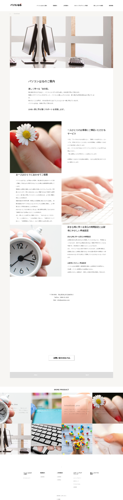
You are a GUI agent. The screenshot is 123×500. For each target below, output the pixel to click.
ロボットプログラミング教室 (81, 5)
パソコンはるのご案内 (42, 5)
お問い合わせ (64, 490)
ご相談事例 (41, 475)
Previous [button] (3, 390)
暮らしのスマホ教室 (98, 5)
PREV (35, 375)
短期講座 (74, 482)
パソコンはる (63, 493)
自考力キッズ (75, 477)
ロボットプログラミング (77, 472)
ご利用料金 (57, 477)
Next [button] (120, 390)
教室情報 (111, 5)
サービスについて (26, 475)
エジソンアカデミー (76, 475)
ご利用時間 (57, 475)
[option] (15, 423)
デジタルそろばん (76, 480)
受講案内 (55, 5)
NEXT (87, 375)
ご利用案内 (65, 5)
